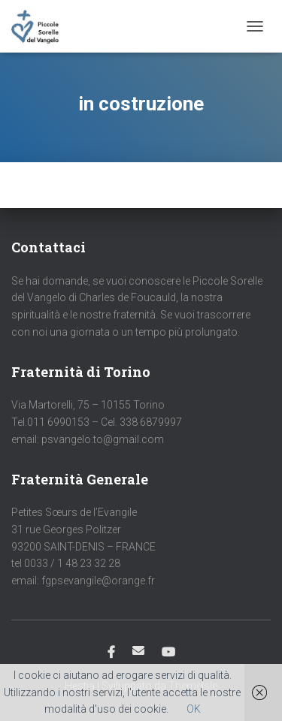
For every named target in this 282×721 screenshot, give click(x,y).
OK (193, 709)
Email (138, 650)
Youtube (168, 652)
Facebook (111, 652)
